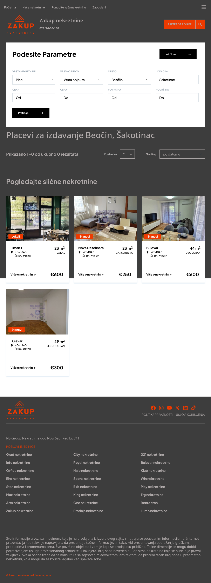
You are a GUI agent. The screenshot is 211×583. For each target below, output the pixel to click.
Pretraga (31, 112)
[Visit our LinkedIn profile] (185, 407)
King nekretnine (85, 494)
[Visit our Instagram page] (161, 407)
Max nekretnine (18, 494)
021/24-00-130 (49, 28)
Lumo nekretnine (154, 510)
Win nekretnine (152, 478)
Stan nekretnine (18, 486)
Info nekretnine (18, 462)
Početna (10, 7)
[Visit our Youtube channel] (169, 407)
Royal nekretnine (86, 462)
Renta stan (149, 502)
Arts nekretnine (18, 502)
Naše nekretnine (33, 7)
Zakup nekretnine (20, 510)
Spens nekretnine (87, 478)
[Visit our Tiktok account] (193, 407)
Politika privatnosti (157, 414)
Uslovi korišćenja (190, 414)
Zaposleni (99, 7)
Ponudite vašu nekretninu (69, 7)
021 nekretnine (152, 454)
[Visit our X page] (177, 407)
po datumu (171, 154)
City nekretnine (85, 454)
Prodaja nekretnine (88, 510)
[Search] (200, 24)
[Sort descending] (131, 153)
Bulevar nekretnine (155, 462)
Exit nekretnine (85, 486)
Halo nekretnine (85, 470)
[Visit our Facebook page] (153, 407)
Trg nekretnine (152, 494)
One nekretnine (85, 502)
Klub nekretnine (153, 470)
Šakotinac (167, 79)
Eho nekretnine (18, 478)
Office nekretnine (20, 470)
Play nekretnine (153, 486)
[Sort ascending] (124, 153)
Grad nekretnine (19, 454)
